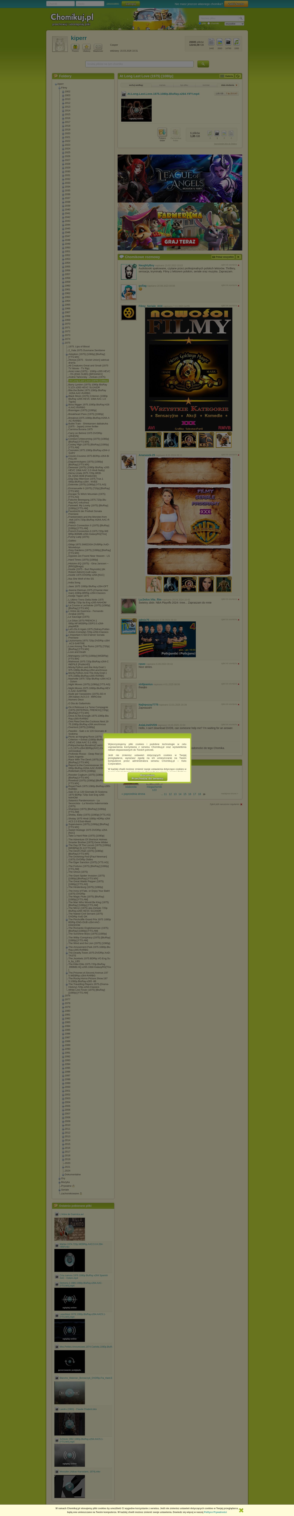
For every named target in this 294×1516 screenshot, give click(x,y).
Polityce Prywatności (215, 1512)
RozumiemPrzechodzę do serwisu (147, 777)
